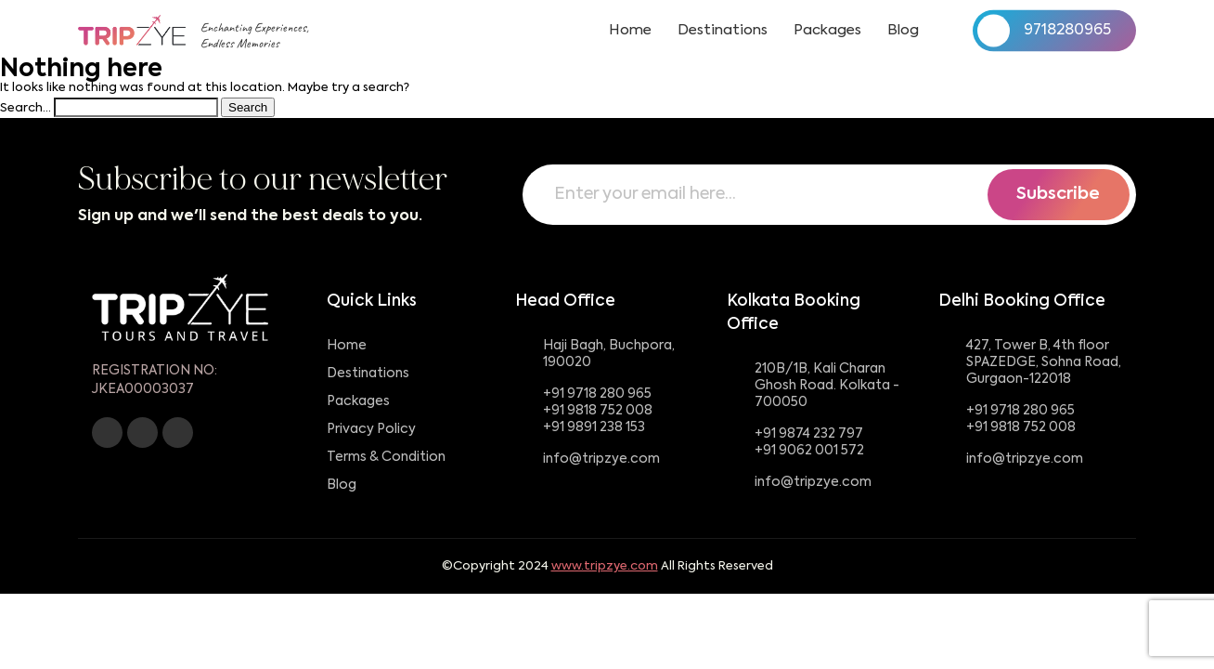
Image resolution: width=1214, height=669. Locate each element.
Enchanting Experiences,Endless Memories (254, 35)
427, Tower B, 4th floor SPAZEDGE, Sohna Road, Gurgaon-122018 (1043, 362)
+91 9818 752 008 (597, 410)
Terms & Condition (386, 457)
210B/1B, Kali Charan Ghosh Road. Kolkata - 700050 (827, 385)
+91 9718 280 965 (597, 393)
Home (630, 30)
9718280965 (1044, 30)
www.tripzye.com (604, 566)
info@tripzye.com (601, 459)
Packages (827, 30)
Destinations (723, 30)
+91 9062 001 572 (809, 450)
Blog (903, 30)
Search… (25, 108)
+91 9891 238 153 (594, 427)
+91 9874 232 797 (809, 433)
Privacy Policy (371, 429)
